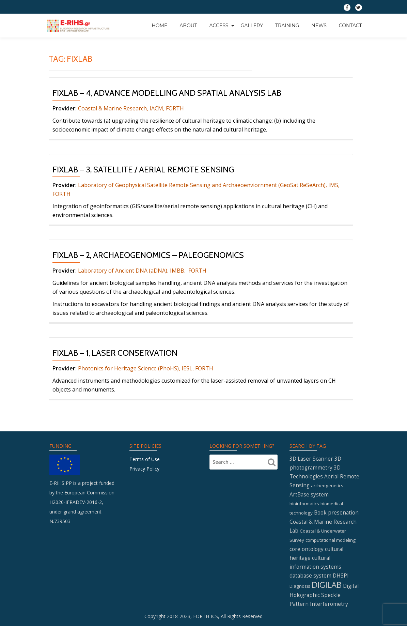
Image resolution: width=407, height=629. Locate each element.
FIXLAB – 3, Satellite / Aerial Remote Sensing (143, 169)
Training (287, 25)
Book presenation (336, 514)
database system (310, 578)
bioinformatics (304, 505)
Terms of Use (144, 459)
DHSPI (341, 578)
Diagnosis (299, 588)
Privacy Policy (144, 468)
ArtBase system (309, 496)
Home (159, 25)
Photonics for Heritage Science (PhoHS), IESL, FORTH (145, 368)
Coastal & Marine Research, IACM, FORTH (131, 108)
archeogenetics (327, 487)
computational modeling (331, 541)
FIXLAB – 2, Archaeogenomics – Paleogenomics (148, 255)
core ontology (306, 550)
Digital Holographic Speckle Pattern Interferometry (324, 597)
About (188, 25)
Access (219, 25)
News (319, 25)
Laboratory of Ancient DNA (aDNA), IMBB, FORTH (143, 270)
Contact (350, 25)
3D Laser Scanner (311, 459)
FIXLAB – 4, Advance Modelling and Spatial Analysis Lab (166, 93)
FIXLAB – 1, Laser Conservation (114, 353)
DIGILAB (327, 587)
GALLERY (251, 25)
